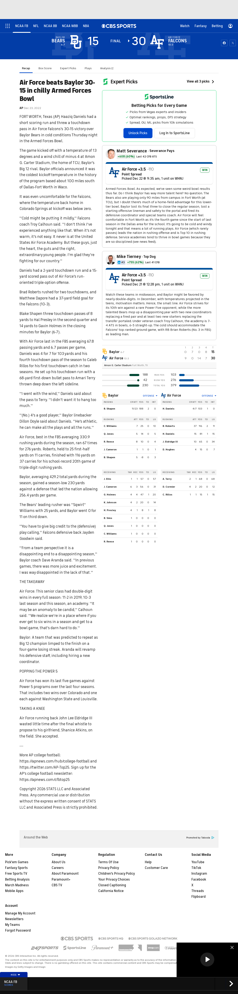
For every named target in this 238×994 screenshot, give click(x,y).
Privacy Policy (108, 868)
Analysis (105, 68)
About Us (58, 862)
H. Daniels (168, 408)
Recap (26, 68)
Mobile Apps (14, 891)
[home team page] (157, 41)
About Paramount (65, 873)
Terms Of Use (108, 862)
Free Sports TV (16, 873)
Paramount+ (61, 879)
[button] (207, 959)
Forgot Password (18, 930)
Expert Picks (68, 68)
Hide (15, 974)
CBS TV (57, 885)
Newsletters (14, 919)
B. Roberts (169, 426)
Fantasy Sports (16, 868)
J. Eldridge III (170, 441)
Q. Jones (109, 433)
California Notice (111, 891)
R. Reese (109, 441)
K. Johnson (110, 502)
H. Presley (110, 510)
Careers (58, 868)
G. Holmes (110, 494)
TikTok (196, 868)
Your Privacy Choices (114, 879)
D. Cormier (169, 486)
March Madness (17, 885)
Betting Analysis (17, 879)
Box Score (45, 68)
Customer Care (156, 868)
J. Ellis (107, 478)
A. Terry (167, 478)
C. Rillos (167, 494)
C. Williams (110, 426)
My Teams (12, 925)
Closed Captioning (112, 885)
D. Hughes (169, 449)
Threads (197, 891)
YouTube (197, 862)
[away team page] (76, 41)
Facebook (198, 879)
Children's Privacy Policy (116, 873)
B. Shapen (109, 408)
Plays (88, 68)
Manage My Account (20, 913)
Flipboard (198, 897)
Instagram (199, 873)
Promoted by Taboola (200, 837)
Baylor (113, 395)
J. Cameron (110, 449)
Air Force (174, 395)
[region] (207, 960)
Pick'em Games (16, 862)
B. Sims (108, 518)
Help (148, 862)
